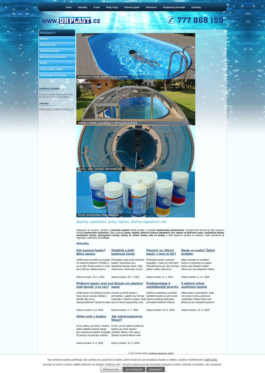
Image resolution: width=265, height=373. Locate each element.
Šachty (43, 63)
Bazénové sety (47, 45)
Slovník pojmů (131, 7)
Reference (151, 7)
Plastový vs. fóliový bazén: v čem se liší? (161, 265)
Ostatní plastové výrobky (53, 75)
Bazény (44, 38)
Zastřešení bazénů (49, 51)
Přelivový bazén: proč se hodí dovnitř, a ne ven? (93, 298)
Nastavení (155, 369)
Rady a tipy (112, 7)
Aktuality (82, 7)
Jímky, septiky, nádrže (51, 69)
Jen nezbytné (134, 369)
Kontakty (196, 7)
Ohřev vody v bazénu (91, 329)
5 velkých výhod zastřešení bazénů (194, 298)
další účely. (211, 359)
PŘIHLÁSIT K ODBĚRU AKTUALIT (56, 109)
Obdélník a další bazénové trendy (123, 265)
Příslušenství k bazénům (53, 57)
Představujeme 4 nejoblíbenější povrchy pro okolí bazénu (162, 300)
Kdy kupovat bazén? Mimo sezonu (90, 265)
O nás (97, 7)
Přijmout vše (111, 369)
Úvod (68, 7)
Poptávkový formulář (174, 7)
